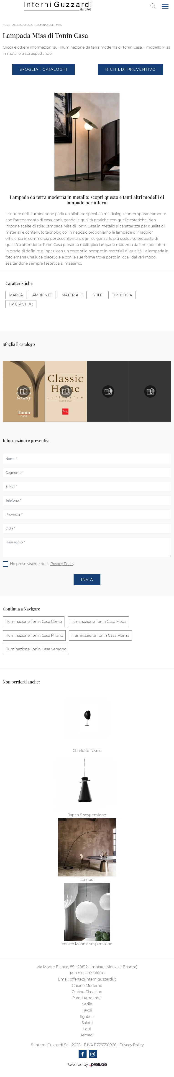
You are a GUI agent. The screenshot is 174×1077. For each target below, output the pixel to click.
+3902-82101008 (90, 973)
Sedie (87, 1004)
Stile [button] (97, 295)
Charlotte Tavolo (87, 750)
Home (6, 24)
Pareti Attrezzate (87, 998)
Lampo (87, 879)
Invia (87, 579)
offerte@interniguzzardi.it (93, 979)
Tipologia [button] (122, 295)
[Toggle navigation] (165, 6)
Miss (59, 24)
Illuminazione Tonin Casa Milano (34, 635)
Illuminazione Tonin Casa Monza (100, 635)
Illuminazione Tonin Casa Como (33, 621)
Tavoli (87, 1010)
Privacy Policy (62, 564)
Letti (87, 1029)
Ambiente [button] (42, 295)
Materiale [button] (72, 295)
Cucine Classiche (87, 992)
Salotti (87, 1023)
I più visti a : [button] (21, 304)
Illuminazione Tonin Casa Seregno (36, 649)
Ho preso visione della (42, 564)
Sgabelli (87, 1016)
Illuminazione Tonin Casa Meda (98, 621)
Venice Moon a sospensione (87, 944)
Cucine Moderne (87, 985)
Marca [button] (16, 295)
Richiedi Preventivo (130, 69)
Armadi (87, 1035)
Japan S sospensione (87, 815)
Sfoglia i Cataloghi (43, 69)
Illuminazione (44, 24)
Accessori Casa (23, 24)
